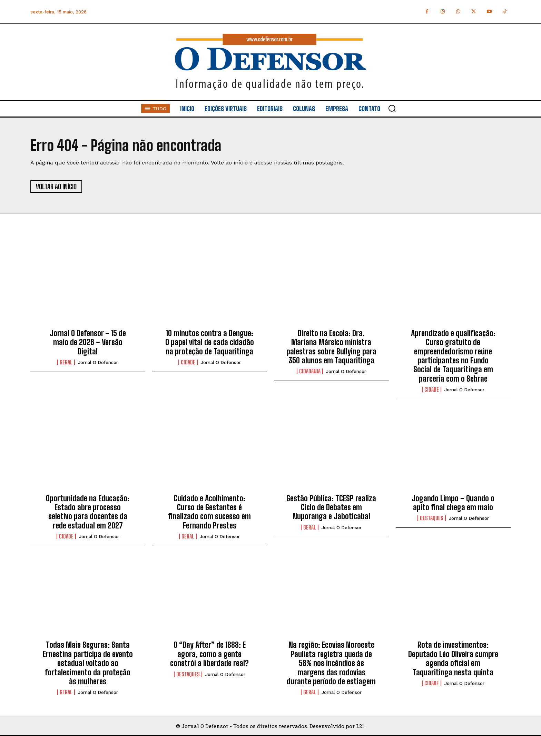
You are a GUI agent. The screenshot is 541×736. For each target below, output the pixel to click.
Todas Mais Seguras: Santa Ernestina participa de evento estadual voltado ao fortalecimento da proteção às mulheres (88, 663)
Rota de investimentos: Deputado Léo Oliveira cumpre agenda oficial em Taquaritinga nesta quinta (453, 658)
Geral (66, 362)
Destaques (431, 518)
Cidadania (310, 371)
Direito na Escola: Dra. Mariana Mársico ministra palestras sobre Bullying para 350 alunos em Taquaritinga (331, 347)
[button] (392, 108)
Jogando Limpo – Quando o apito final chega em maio (453, 503)
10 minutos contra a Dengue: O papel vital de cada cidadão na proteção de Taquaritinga (209, 342)
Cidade (188, 362)
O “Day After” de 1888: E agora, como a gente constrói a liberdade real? (209, 654)
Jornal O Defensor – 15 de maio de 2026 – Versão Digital (88, 342)
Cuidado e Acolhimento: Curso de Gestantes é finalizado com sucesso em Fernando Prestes (209, 512)
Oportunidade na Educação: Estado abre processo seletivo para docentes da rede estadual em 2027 (87, 512)
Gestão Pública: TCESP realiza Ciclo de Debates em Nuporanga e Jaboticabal (331, 507)
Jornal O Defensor (98, 362)
